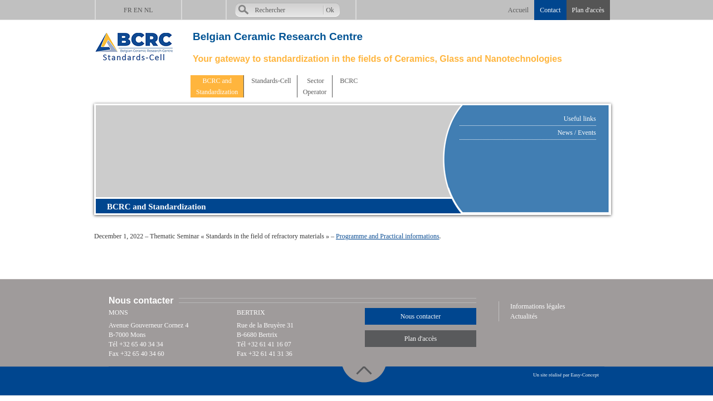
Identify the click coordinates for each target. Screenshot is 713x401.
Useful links (580, 119)
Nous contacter (421, 316)
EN (138, 10)
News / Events (577, 132)
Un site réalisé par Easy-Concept (566, 375)
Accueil (518, 10)
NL (148, 10)
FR (128, 10)
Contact (550, 10)
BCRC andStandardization (217, 86)
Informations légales (537, 306)
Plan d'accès (588, 10)
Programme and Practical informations (387, 236)
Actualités (524, 316)
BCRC (348, 81)
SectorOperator (315, 86)
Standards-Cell (270, 81)
